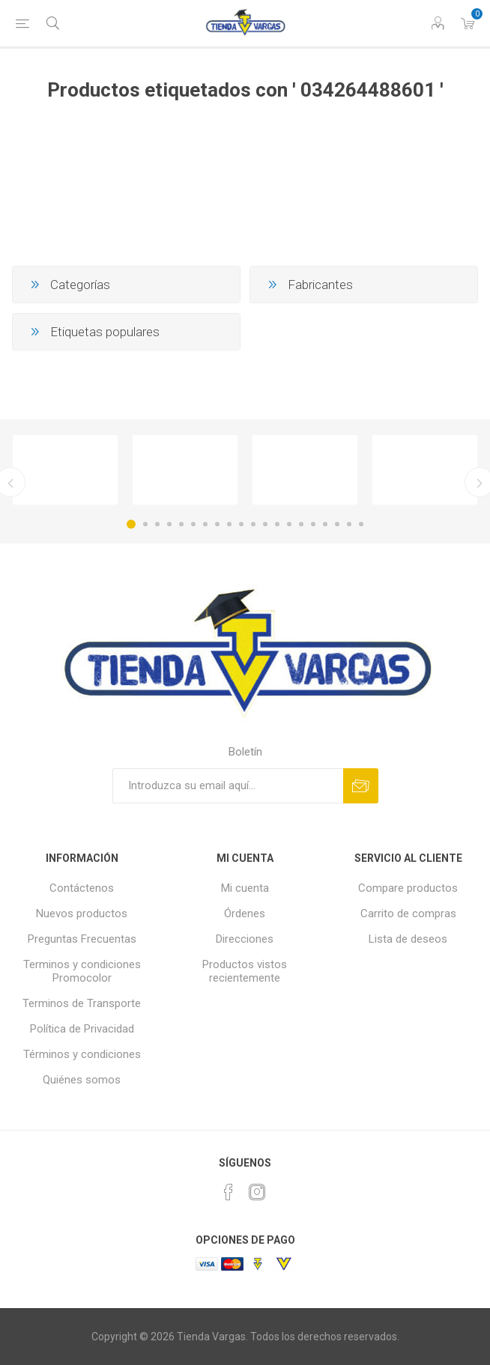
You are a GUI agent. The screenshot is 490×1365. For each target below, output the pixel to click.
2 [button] (145, 524)
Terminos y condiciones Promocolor (82, 971)
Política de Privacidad (82, 1029)
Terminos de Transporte (81, 1003)
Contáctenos (81, 888)
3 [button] (157, 524)
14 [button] (289, 524)
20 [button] (361, 524)
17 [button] (325, 524)
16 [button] (313, 524)
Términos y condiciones (82, 1054)
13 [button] (277, 524)
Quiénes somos (82, 1079)
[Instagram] (257, 1192)
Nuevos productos (81, 913)
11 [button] (253, 524)
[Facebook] (229, 1192)
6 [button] (193, 524)
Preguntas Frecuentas (82, 939)
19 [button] (349, 524)
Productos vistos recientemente (244, 971)
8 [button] (217, 524)
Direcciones (244, 939)
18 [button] (337, 524)
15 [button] (301, 524)
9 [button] (229, 524)
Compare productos (408, 888)
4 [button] (169, 524)
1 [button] (131, 524)
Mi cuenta (245, 888)
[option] (65, 469)
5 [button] (181, 524)
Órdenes (244, 913)
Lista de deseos (408, 939)
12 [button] (265, 524)
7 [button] (205, 524)
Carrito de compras (408, 913)
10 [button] (241, 524)
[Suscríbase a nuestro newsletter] (227, 785)
